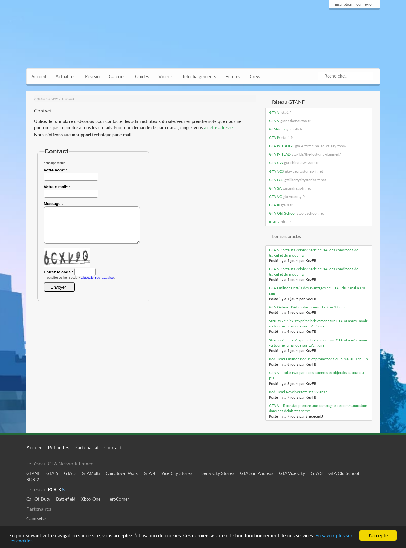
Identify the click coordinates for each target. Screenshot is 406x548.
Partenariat (86, 447)
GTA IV (281, 137)
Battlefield (65, 499)
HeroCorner (117, 499)
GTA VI (280, 112)
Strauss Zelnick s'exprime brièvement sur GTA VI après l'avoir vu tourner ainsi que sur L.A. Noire (318, 323)
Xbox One (90, 499)
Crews (256, 76)
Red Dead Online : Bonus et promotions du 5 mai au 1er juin (318, 359)
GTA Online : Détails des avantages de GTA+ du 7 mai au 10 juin (317, 290)
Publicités (58, 447)
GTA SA (290, 188)
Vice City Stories (176, 473)
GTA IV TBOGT (307, 146)
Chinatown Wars (122, 473)
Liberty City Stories (216, 473)
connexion (365, 4)
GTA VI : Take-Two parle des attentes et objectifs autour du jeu (316, 375)
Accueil (38, 76)
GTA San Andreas (256, 473)
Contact (68, 98)
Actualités (66, 76)
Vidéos (165, 76)
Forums (232, 76)
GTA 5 (70, 473)
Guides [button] (142, 76)
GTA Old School (296, 213)
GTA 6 (52, 473)
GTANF (33, 473)
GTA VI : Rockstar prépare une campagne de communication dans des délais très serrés (318, 408)
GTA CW (294, 162)
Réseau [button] (92, 76)
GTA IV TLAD (305, 154)
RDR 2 (280, 221)
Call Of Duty (38, 499)
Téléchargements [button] (199, 76)
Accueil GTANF (46, 98)
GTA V (289, 120)
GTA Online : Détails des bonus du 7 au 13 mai (307, 307)
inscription (343, 4)
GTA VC (287, 196)
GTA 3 (317, 473)
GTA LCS (297, 179)
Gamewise (36, 518)
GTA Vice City (292, 473)
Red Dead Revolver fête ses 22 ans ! (298, 392)
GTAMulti (285, 129)
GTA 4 (149, 473)
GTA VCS (296, 171)
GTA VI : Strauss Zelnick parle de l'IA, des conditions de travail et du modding (313, 253)
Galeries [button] (117, 76)
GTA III (280, 205)
